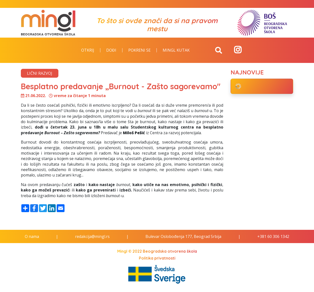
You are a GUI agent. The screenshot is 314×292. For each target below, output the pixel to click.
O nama (32, 236)
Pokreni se (139, 50)
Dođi (111, 50)
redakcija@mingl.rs (92, 236)
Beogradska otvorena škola (170, 251)
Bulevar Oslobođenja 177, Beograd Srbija (183, 236)
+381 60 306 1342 (273, 236)
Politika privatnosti (157, 258)
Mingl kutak (176, 50)
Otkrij (87, 50)
